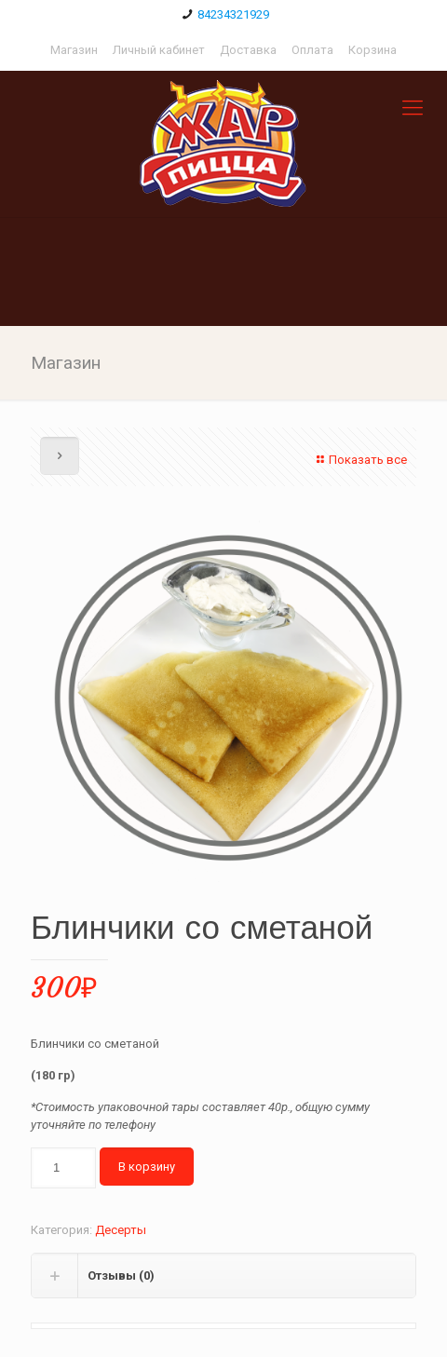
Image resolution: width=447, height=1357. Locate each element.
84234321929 (233, 14)
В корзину (146, 1167)
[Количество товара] (63, 1167)
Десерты (120, 1230)
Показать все (359, 460)
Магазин (74, 50)
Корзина (372, 50)
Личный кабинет (159, 50)
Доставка (248, 50)
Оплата (312, 50)
